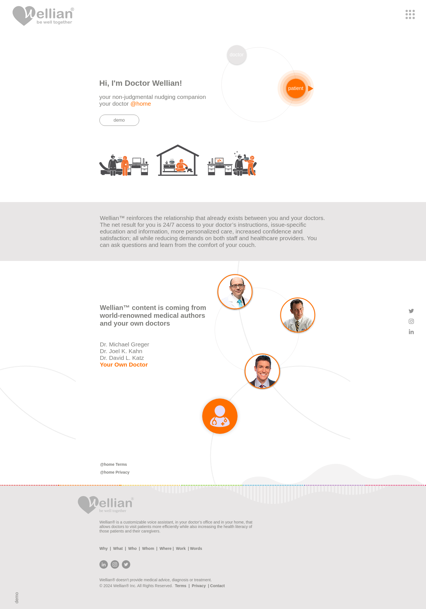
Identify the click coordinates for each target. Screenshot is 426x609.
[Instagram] (115, 564)
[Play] (310, 88)
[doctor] (236, 54)
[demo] (119, 120)
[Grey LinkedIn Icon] (411, 331)
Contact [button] (217, 585)
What (118, 548)
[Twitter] (126, 564)
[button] (410, 14)
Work (181, 548)
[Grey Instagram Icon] (411, 321)
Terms (181, 585)
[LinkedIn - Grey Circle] (103, 564)
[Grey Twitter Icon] (411, 310)
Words (195, 548)
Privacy (199, 585)
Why (104, 548)
